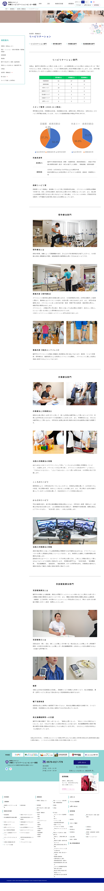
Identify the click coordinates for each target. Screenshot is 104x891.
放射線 (39, 824)
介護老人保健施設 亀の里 (9, 842)
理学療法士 (72, 829)
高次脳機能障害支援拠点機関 (10, 817)
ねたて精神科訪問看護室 (9, 830)
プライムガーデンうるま (25, 842)
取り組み (55, 812)
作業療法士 (88, 829)
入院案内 (6, 801)
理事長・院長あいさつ (7, 46)
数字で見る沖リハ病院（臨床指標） (11, 62)
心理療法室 (40, 828)
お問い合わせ (87, 5)
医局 (39, 814)
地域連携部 (6, 814)
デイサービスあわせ (24, 832)
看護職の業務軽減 (58, 856)
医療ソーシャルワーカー (91, 836)
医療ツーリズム (57, 824)
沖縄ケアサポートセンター (26, 814)
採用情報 (96, 5)
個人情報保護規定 (82, 767)
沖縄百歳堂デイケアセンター (26, 822)
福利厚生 (72, 819)
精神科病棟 (22, 805)
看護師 (71, 826)
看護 (39, 816)
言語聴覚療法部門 (89, 44)
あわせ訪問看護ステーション (26, 827)
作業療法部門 (72, 44)
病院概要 (3, 55)
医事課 (39, 834)
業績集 (3, 58)
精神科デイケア (23, 824)
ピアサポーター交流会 (59, 826)
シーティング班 (57, 820)
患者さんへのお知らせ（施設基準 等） (11, 65)
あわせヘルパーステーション (26, 830)
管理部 (39, 836)
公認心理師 (72, 836)
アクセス (78, 5)
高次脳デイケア (7, 824)
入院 (48, 3)
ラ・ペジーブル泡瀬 (8, 844)
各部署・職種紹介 (41, 812)
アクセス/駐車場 (74, 801)
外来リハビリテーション (9, 822)
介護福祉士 (88, 826)
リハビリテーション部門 (39, 44)
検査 (39, 826)
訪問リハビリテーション (9, 827)
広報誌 (3, 68)
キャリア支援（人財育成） (8, 80)
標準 (83, 2)
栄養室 (39, 830)
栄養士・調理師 (73, 839)
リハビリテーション (42, 820)
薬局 (39, 822)
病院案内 (71, 3)
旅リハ (55, 818)
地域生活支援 (59, 3)
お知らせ (72, 797)
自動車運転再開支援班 (59, 822)
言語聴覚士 (72, 832)
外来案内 (6, 797)
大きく (86, 2)
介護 (39, 818)
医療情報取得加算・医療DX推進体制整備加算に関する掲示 (60, 862)
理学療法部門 (57, 44)
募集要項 (72, 814)
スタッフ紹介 (74, 823)
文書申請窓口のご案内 (59, 858)
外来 (40, 3)
